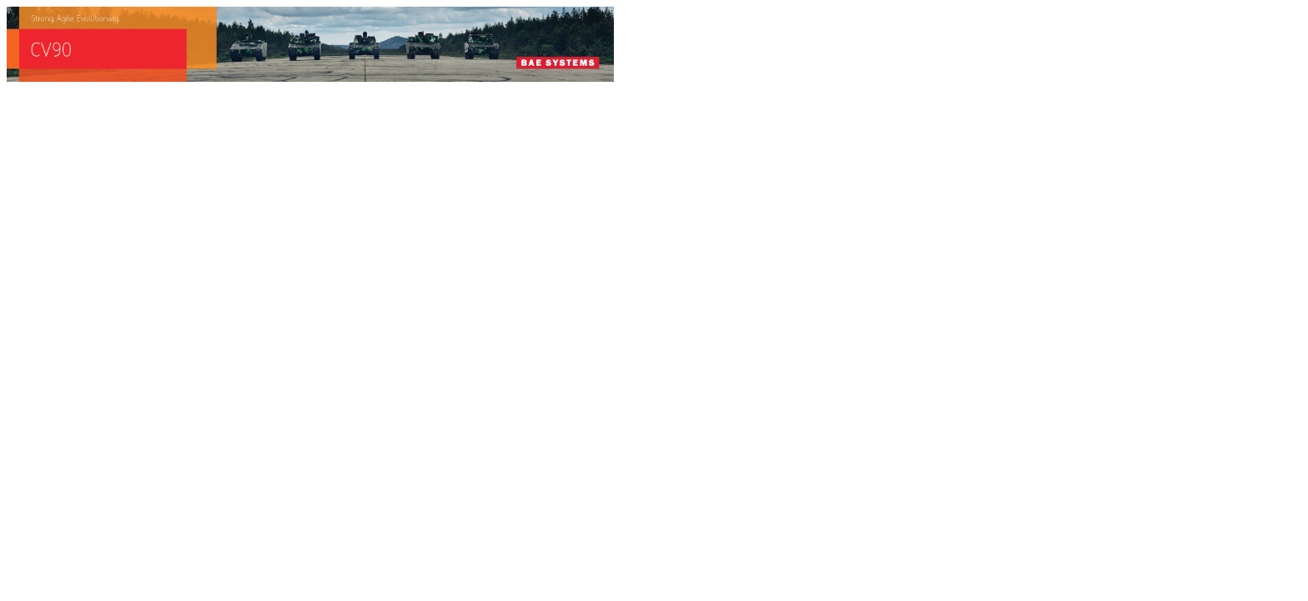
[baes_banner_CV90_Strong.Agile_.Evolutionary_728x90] (310, 77)
